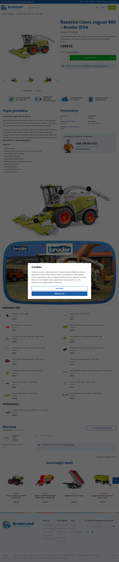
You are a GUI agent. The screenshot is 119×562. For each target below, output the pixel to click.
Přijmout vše (59, 294)
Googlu (56, 277)
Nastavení (59, 288)
